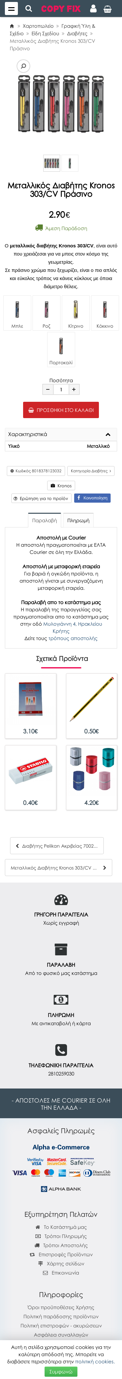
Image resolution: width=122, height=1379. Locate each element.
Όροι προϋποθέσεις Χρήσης (61, 1307)
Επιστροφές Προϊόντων (61, 1254)
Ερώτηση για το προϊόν (41, 498)
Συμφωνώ (61, 1371)
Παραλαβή (44, 520)
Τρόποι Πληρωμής (61, 1236)
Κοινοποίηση (92, 497)
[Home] (12, 26)
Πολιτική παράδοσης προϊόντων (61, 1316)
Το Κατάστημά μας (61, 1227)
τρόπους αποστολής (73, 638)
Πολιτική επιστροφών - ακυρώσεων (61, 1325)
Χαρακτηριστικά (27, 434)
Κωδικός (35, 470)
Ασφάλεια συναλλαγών (61, 1335)
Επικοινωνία (65, 1273)
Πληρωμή (78, 520)
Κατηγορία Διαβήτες (91, 470)
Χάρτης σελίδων (61, 1263)
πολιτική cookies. (95, 1361)
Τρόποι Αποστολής (61, 1245)
